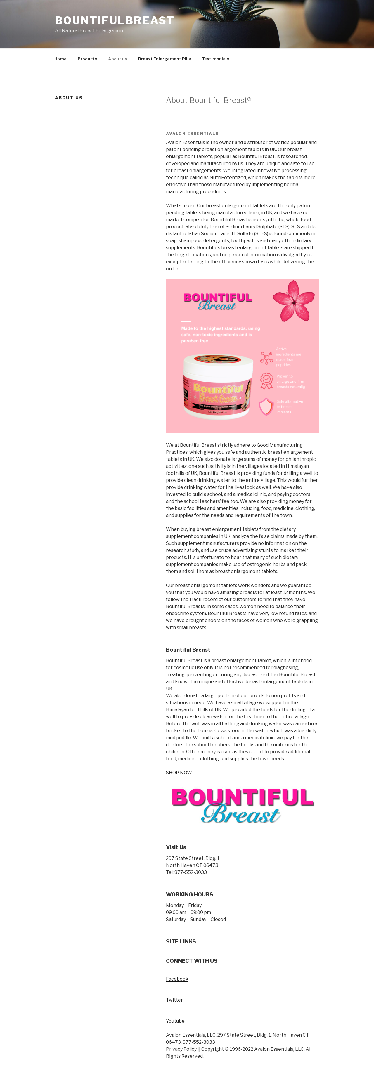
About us (117, 58)
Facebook (177, 979)
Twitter (174, 1000)
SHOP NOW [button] (179, 772)
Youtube (175, 1021)
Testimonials (215, 58)
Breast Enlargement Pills (164, 58)
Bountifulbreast (115, 20)
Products (87, 58)
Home (60, 58)
